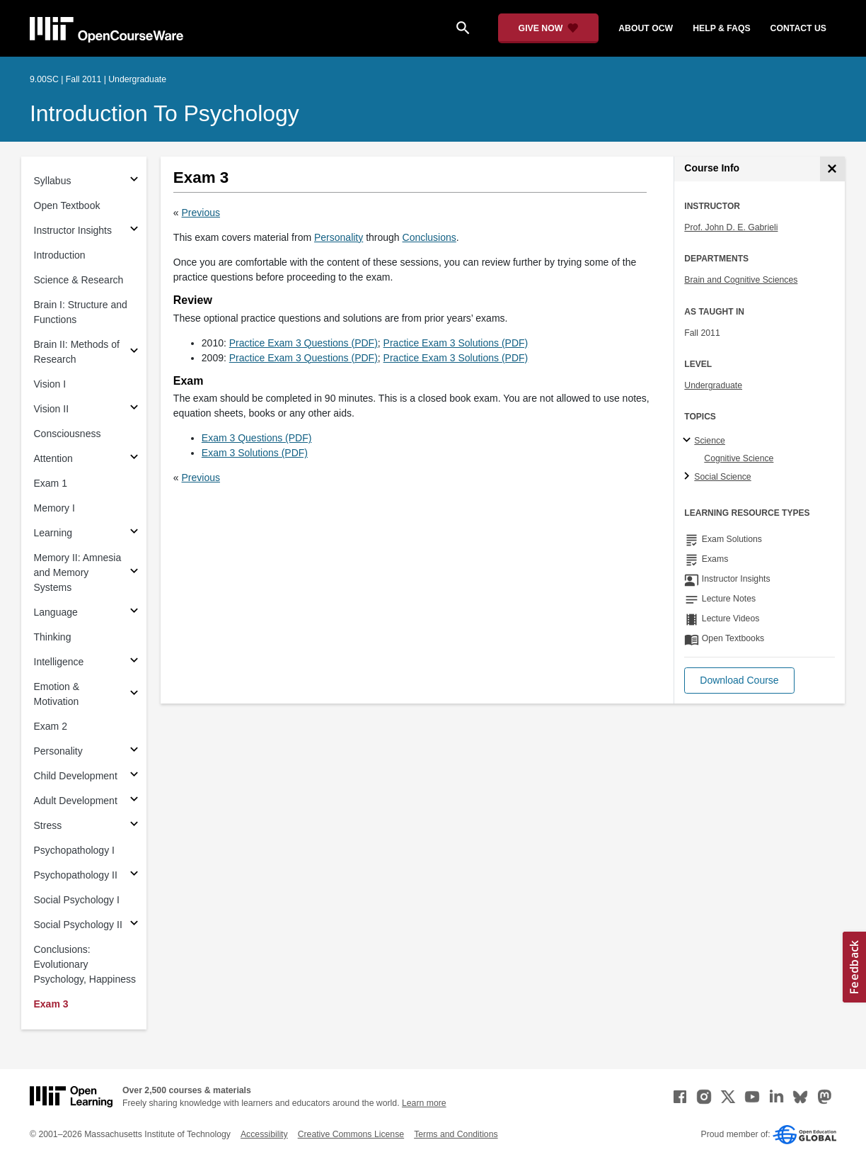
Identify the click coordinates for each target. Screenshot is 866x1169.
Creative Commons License (351, 1134)
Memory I (54, 508)
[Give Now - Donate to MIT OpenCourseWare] (548, 28)
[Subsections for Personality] (134, 751)
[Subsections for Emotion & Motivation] (134, 694)
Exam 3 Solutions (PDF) (255, 452)
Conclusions (429, 237)
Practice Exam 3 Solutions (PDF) (456, 343)
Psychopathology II (75, 875)
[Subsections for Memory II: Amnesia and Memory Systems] (134, 572)
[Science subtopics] (688, 440)
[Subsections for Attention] (134, 458)
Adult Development (75, 800)
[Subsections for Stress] (134, 825)
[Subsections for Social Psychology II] (134, 924)
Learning (53, 532)
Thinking (52, 637)
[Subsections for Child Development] (134, 776)
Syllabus (52, 180)
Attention (53, 458)
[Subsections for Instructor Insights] (134, 230)
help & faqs (721, 28)
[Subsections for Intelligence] (134, 662)
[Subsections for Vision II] (134, 409)
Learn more (424, 1103)
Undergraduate (713, 385)
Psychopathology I (74, 850)
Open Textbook (67, 205)
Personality (58, 751)
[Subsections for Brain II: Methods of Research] (134, 352)
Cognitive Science (738, 458)
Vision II (51, 408)
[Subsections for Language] (134, 612)
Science (709, 441)
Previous (201, 212)
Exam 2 (50, 726)
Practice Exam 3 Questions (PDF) (303, 343)
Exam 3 (51, 1004)
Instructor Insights (73, 230)
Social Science (722, 477)
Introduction (60, 255)
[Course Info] (832, 169)
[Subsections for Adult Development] (134, 801)
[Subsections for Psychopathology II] (134, 875)
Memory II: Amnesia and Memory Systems (78, 572)
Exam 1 (50, 483)
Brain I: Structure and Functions (80, 312)
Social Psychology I (77, 899)
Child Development (75, 775)
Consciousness (67, 433)
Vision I (50, 384)
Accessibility (264, 1134)
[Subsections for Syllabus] (134, 181)
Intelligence (59, 661)
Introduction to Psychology (164, 113)
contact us (798, 28)
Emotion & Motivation (57, 694)
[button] (739, 680)
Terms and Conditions (455, 1134)
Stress (48, 825)
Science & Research (79, 280)
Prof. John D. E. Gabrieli (731, 227)
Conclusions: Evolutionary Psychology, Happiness (85, 964)
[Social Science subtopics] (688, 477)
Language (56, 612)
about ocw (645, 28)
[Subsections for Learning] (134, 533)
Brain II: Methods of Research (77, 352)
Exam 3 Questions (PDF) (257, 438)
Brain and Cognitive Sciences (740, 280)
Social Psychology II (78, 924)
